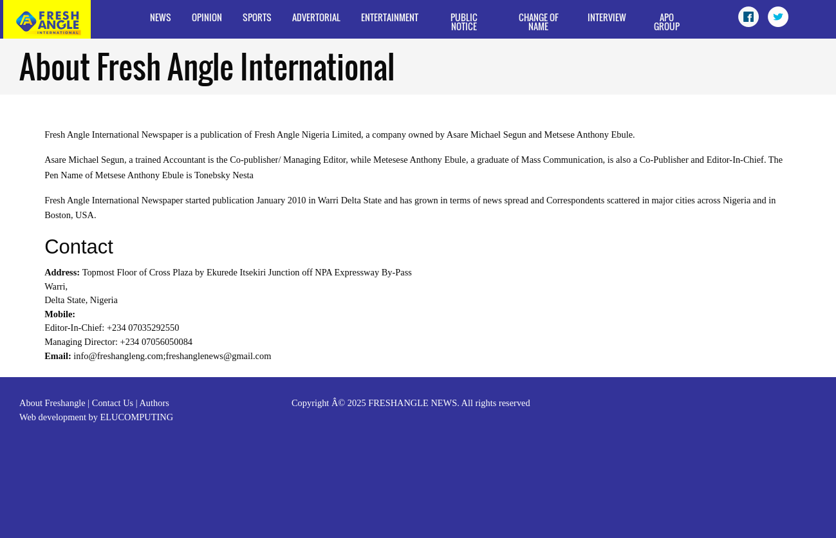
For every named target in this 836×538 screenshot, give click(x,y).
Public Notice (464, 21)
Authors (154, 403)
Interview (607, 17)
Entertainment (389, 17)
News (160, 17)
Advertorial (316, 17)
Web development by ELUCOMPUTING (96, 417)
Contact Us (112, 403)
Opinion (207, 17)
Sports (257, 17)
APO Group (667, 21)
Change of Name (539, 21)
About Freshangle (52, 403)
